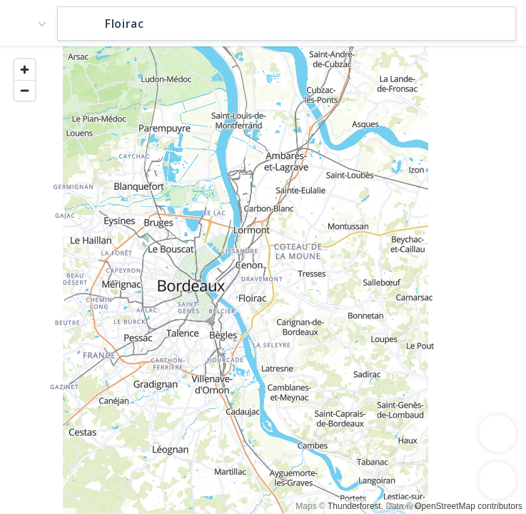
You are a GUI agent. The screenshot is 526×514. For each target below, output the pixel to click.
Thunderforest (354, 506)
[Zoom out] (24, 90)
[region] (263, 279)
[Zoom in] (24, 69)
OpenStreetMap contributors (468, 506)
